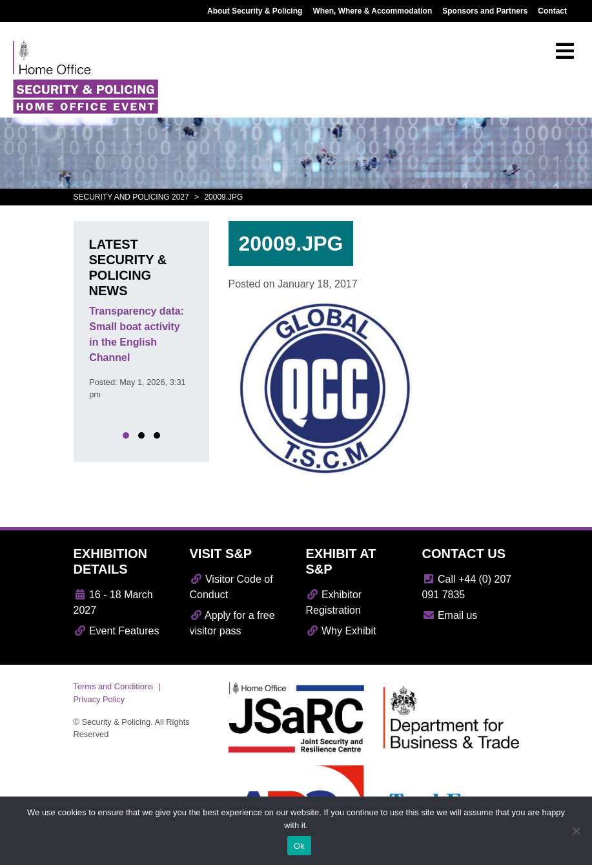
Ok (299, 846)
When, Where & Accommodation (372, 11)
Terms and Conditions (114, 686)
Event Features (116, 630)
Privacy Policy (99, 699)
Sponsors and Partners (484, 11)
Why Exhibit (341, 630)
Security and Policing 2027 (131, 197)
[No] (575, 830)
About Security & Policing (254, 11)
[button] (126, 435)
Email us (450, 615)
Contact (552, 11)
